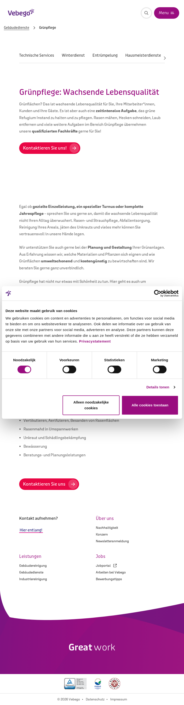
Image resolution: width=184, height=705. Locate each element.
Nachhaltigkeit (107, 528)
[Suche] (146, 13)
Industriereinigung (33, 579)
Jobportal (106, 565)
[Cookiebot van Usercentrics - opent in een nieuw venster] (157, 293)
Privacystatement (95, 341)
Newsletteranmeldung (112, 541)
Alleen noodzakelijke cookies (91, 405)
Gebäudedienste (16, 28)
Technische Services (36, 55)
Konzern (102, 534)
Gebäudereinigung (33, 565)
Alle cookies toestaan (150, 405)
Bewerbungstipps (109, 579)
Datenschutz (95, 699)
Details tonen (157, 387)
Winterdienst (73, 55)
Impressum (118, 699)
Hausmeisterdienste (143, 55)
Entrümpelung (105, 55)
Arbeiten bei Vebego (111, 572)
